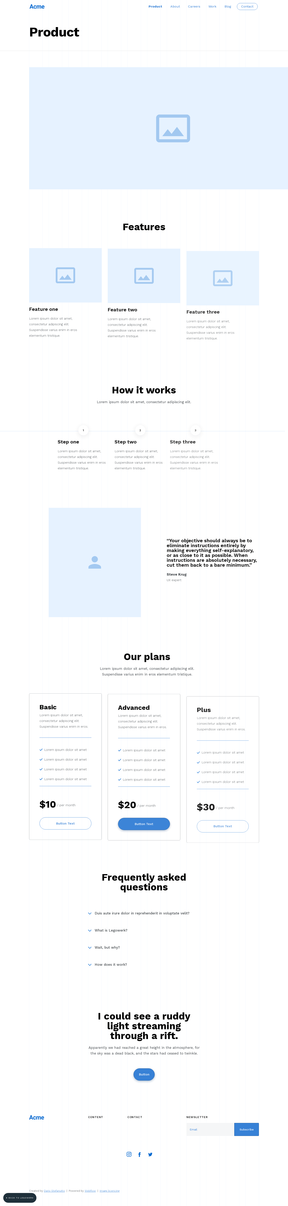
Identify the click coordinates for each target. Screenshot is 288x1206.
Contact (247, 6)
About (175, 6)
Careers (194, 6)
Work (212, 6)
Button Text (65, 827)
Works (92, 1126)
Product (155, 6)
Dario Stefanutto (54, 1190)
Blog (227, 6)
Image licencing (109, 1190)
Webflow (90, 1190)
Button (144, 1074)
